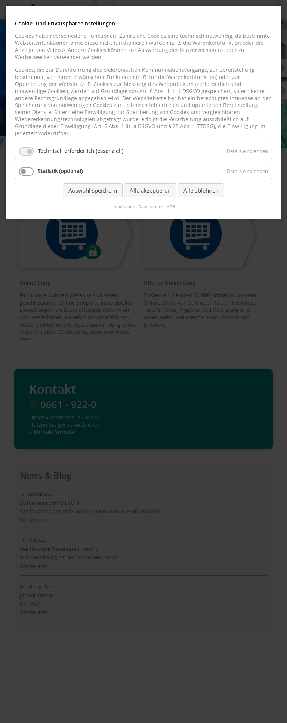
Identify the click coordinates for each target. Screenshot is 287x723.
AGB (171, 206)
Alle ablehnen (201, 190)
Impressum (123, 206)
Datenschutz (150, 206)
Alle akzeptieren (150, 190)
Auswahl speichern (92, 190)
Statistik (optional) (60, 171)
